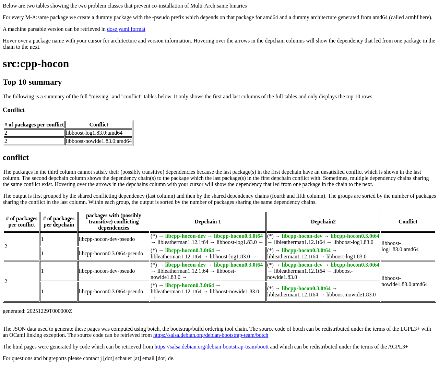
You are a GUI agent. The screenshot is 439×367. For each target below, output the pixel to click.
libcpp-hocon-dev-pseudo (107, 239)
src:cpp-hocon (36, 63)
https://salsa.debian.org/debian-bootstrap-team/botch (211, 335)
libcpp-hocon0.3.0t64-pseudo (111, 253)
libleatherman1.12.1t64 (182, 242)
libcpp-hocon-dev (185, 236)
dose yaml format (126, 29)
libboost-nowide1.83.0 (234, 291)
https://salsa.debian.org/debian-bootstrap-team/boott (211, 347)
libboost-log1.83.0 (236, 242)
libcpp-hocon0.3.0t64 (238, 236)
